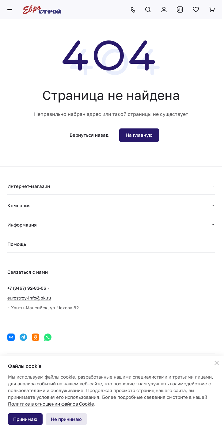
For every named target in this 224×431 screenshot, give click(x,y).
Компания (19, 205)
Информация (22, 224)
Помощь (16, 244)
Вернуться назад (89, 135)
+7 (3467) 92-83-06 (26, 288)
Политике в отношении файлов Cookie (51, 403)
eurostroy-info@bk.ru (29, 297)
